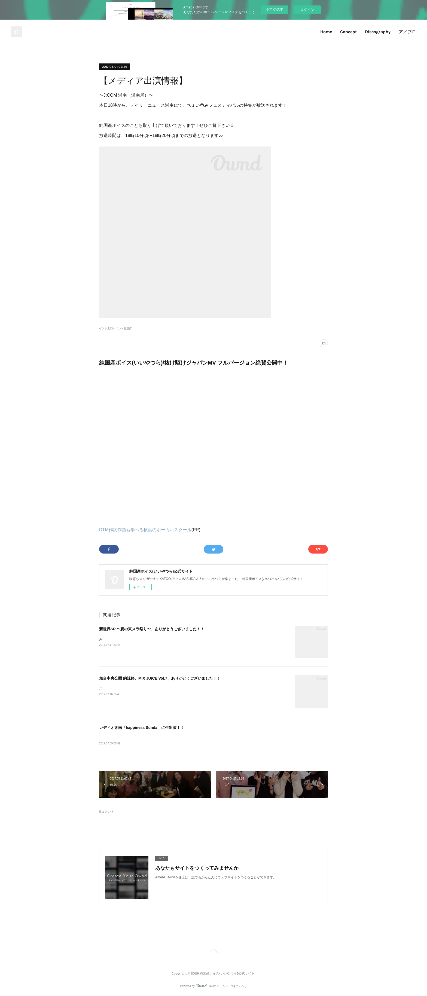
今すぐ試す (274, 9)
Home (326, 31)
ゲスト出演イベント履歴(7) (115, 328)
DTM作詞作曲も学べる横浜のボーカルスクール (145, 529)
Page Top (213, 952)
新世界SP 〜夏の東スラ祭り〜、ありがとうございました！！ (151, 629)
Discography (378, 31)
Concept (348, 31)
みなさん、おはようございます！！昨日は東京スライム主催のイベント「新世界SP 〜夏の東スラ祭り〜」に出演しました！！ (191, 639)
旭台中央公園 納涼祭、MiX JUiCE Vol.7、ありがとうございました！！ (160, 678)
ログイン (307, 10)
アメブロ (407, 31)
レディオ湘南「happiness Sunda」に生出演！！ (141, 727)
